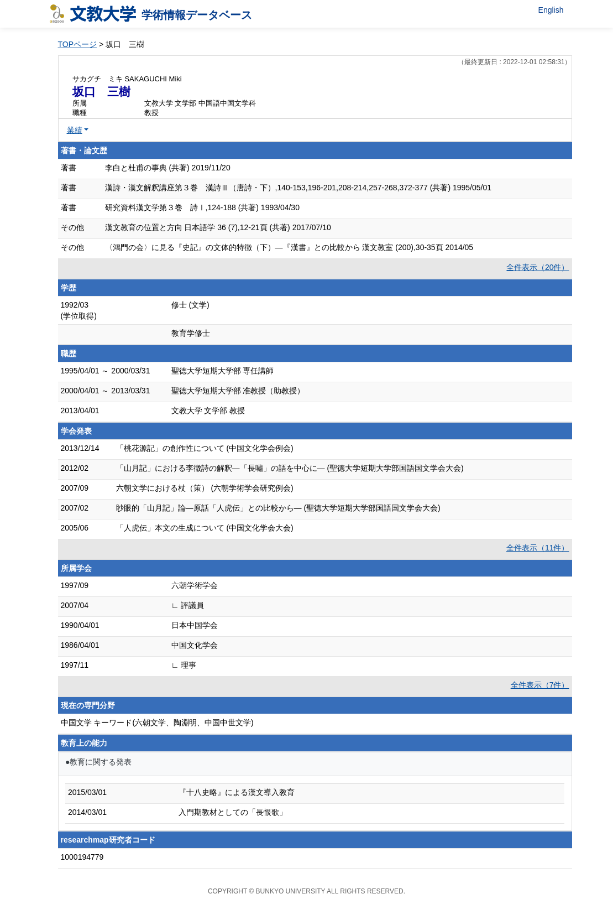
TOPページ (77, 44)
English (551, 10)
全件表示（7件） (540, 684)
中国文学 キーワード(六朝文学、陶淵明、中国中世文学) (157, 722)
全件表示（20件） (537, 267)
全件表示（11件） (537, 547)
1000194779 (82, 857)
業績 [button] (74, 130)
